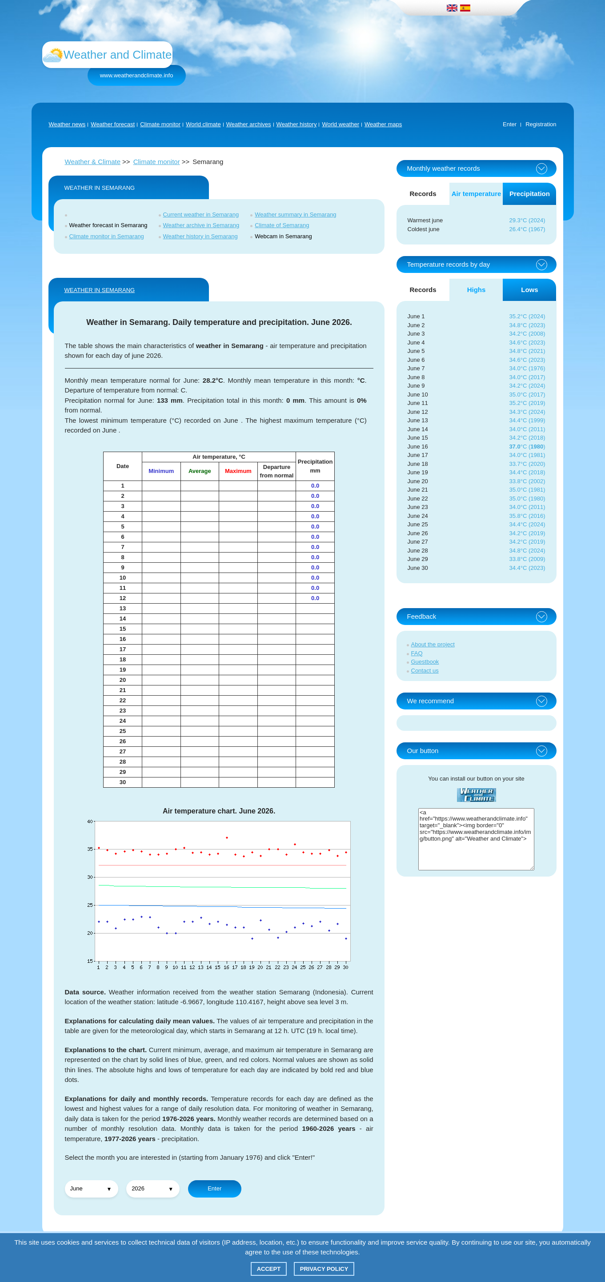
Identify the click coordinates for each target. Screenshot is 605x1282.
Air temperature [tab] (476, 193)
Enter (510, 124)
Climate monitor (160, 124)
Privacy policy (324, 1269)
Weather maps (383, 124)
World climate (203, 124)
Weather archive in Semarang (201, 225)
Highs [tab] (476, 289)
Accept (268, 1269)
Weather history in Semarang (200, 236)
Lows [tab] (529, 289)
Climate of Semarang (282, 225)
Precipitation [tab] (529, 193)
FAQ (417, 653)
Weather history (296, 124)
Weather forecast (113, 124)
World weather (340, 124)
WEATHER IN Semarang (99, 290)
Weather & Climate (93, 161)
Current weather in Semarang (201, 214)
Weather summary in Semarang (295, 214)
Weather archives (248, 124)
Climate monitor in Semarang (106, 236)
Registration (540, 124)
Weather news (67, 124)
